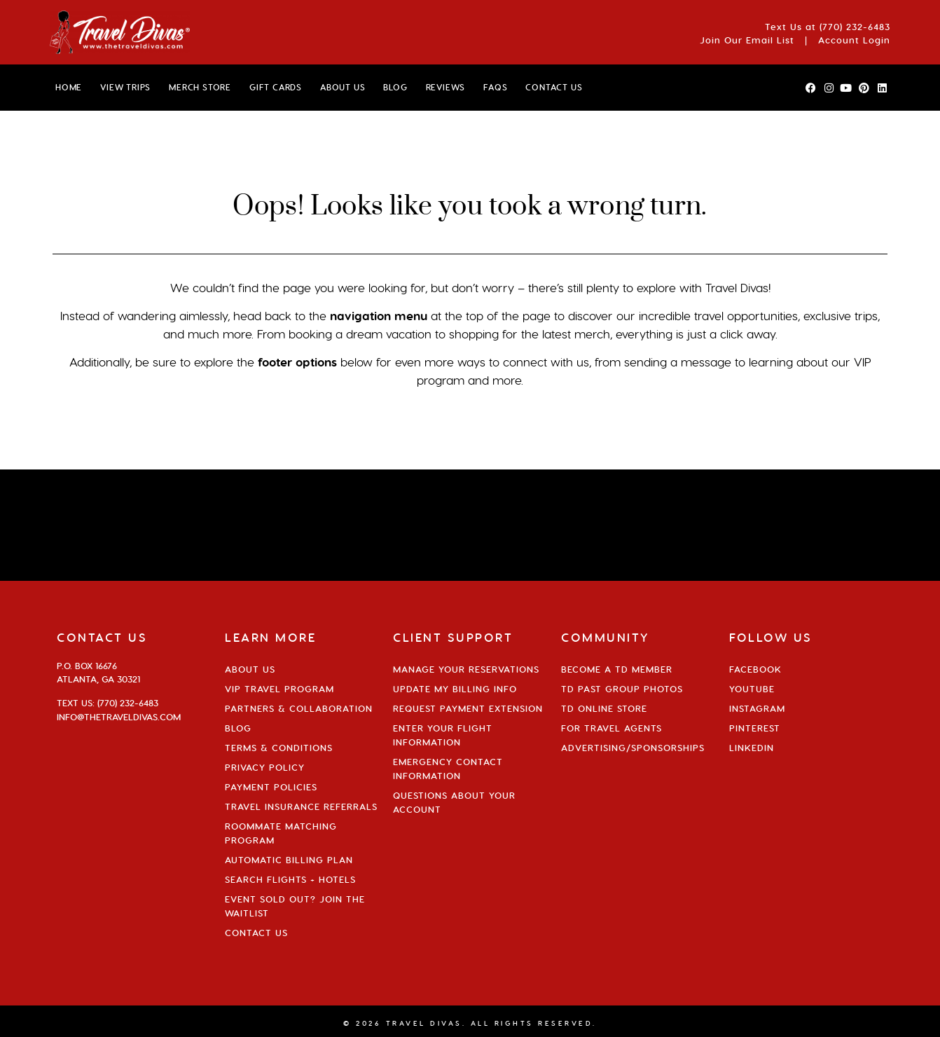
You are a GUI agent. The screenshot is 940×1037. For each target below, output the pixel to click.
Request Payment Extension (468, 708)
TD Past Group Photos (622, 688)
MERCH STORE (200, 87)
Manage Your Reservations (466, 669)
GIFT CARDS (275, 87)
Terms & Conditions (279, 747)
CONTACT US (553, 87)
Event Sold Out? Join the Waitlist (295, 906)
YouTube (752, 688)
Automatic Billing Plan (289, 859)
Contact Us (256, 932)
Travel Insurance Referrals (301, 806)
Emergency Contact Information (448, 768)
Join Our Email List (747, 40)
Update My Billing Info (455, 688)
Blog (238, 728)
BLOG (395, 87)
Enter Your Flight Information (442, 735)
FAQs (495, 87)
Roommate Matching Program (281, 833)
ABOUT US (342, 87)
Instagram (757, 708)
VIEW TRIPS (125, 87)
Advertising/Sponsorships (633, 747)
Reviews (446, 87)
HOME (68, 87)
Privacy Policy (265, 767)
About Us (250, 669)
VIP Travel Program (279, 688)
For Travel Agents (611, 728)
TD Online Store (604, 708)
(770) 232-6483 (855, 26)
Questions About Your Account (454, 802)
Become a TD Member (616, 669)
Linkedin (751, 747)
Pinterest (754, 728)
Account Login (854, 40)
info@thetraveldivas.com (119, 716)
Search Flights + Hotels (290, 879)
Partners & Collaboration (299, 708)
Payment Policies (271, 786)
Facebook (755, 669)
